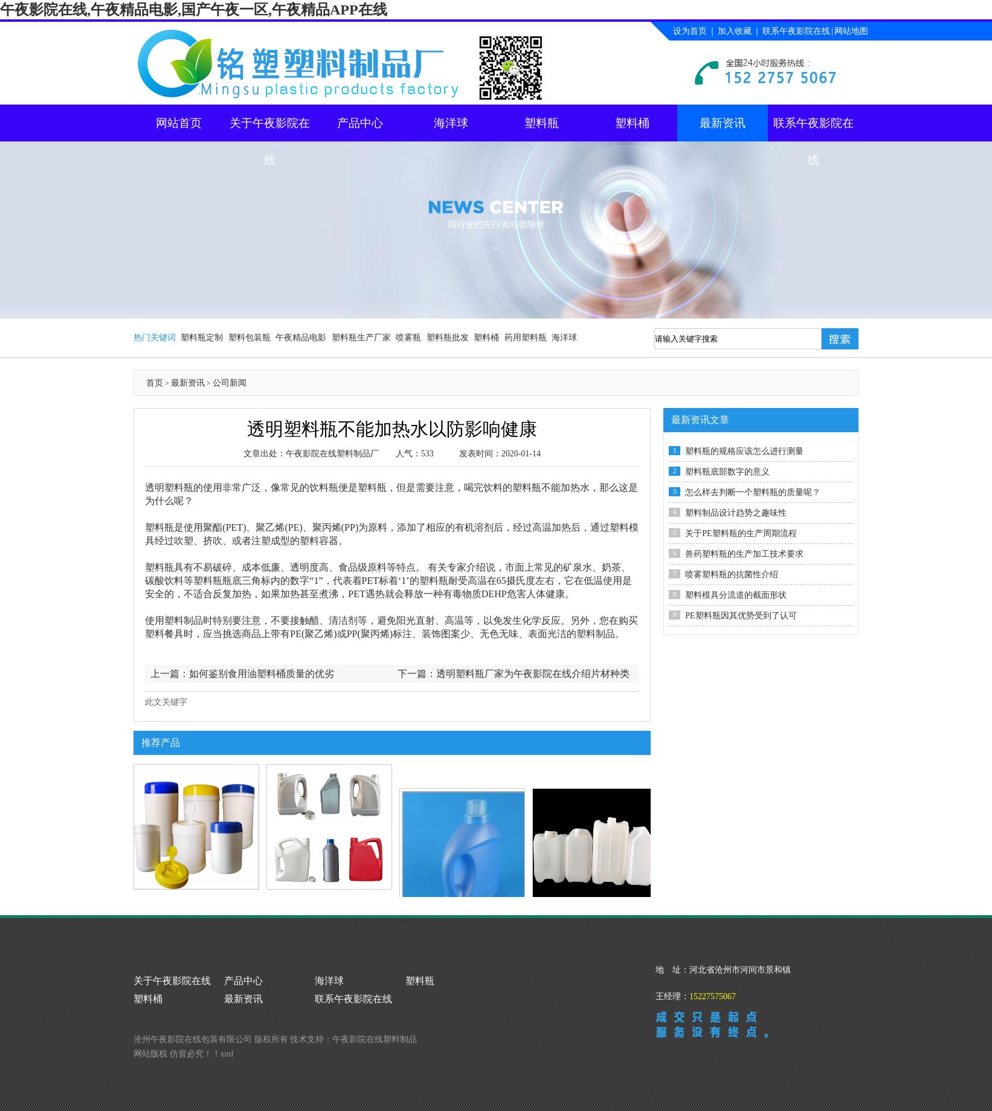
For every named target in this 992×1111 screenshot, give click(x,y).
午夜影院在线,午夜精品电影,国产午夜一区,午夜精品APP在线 (193, 10)
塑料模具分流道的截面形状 (736, 595)
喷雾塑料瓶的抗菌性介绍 (731, 574)
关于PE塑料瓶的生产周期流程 (740, 533)
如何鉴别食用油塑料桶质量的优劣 (261, 674)
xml (227, 1053)
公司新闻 (229, 382)
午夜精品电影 (300, 337)
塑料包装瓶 (249, 337)
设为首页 (690, 31)
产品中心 (360, 123)
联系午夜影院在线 (796, 31)
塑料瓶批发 (448, 337)
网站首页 (179, 123)
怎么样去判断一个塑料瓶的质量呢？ (752, 492)
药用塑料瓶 (525, 337)
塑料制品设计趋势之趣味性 (736, 512)
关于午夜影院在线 (270, 129)
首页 (154, 382)
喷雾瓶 (408, 337)
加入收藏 (735, 31)
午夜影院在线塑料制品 (374, 1039)
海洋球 (451, 123)
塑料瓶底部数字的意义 (727, 471)
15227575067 (712, 996)
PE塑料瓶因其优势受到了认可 (740, 615)
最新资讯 (723, 123)
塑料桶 (632, 123)
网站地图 (851, 31)
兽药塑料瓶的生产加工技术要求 (744, 554)
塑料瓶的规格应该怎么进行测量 (744, 451)
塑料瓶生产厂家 (361, 337)
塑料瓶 (541, 123)
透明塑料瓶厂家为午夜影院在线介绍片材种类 (533, 674)
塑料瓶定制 (202, 337)
